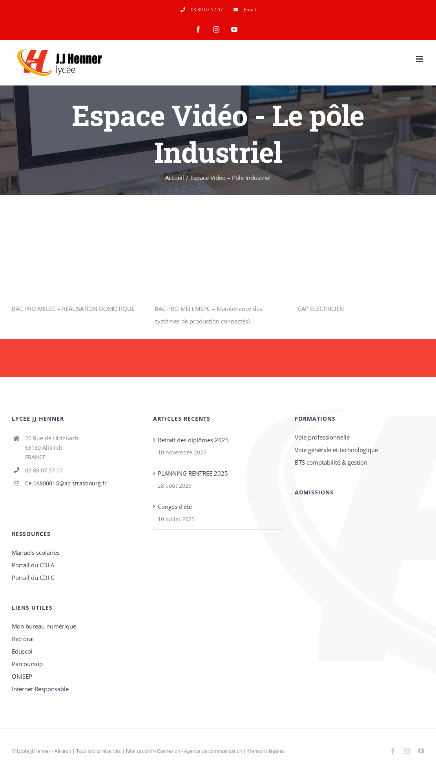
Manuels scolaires (36, 552)
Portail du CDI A (33, 565)
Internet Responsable (40, 689)
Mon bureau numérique (44, 626)
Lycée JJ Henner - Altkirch (44, 751)
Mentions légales (266, 751)
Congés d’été (175, 506)
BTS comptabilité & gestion (331, 462)
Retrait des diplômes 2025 (193, 440)
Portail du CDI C (33, 577)
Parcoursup (27, 664)
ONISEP (22, 676)
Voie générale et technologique (336, 450)
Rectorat (23, 639)
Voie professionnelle (322, 437)
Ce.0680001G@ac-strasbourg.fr (66, 483)
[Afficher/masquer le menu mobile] (420, 59)
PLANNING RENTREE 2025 (193, 473)
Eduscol (22, 651)
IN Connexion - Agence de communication (196, 751)
